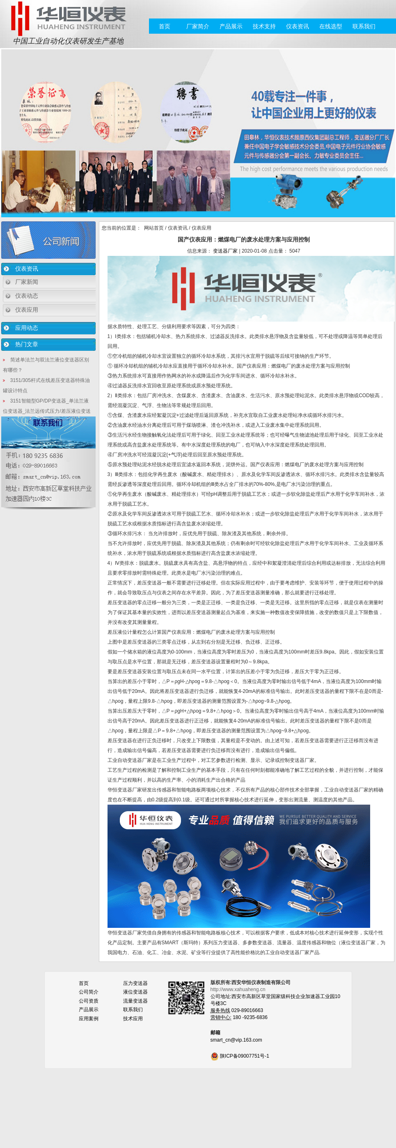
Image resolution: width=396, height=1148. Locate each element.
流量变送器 (135, 1001)
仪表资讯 (297, 26)
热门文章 (26, 344)
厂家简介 (197, 26)
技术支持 (264, 26)
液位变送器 (135, 992)
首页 (164, 26)
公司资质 (88, 1001)
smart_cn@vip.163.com (236, 1040)
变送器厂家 (225, 251)
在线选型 (330, 26)
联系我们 (364, 26)
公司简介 (88, 992)
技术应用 (133, 1018)
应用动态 (26, 327)
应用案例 (88, 1018)
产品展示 (231, 26)
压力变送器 (135, 983)
